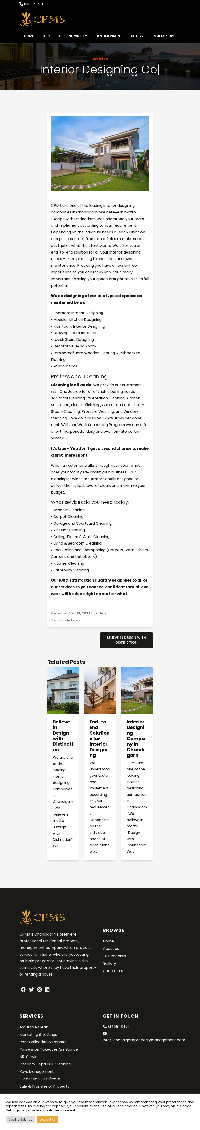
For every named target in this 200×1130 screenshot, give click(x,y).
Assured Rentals (34, 1027)
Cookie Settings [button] (20, 1119)
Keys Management (36, 1071)
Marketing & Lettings (38, 1034)
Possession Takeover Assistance (48, 1049)
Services (76, 36)
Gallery (136, 36)
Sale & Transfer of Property (44, 1086)
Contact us (163, 36)
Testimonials (108, 36)
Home (29, 36)
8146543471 (33, 4)
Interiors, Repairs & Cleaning (45, 1064)
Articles (100, 59)
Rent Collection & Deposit (42, 1042)
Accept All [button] (47, 1119)
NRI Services (30, 1056)
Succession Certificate (39, 1079)
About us (51, 36)
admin (102, 613)
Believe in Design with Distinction (126, 640)
